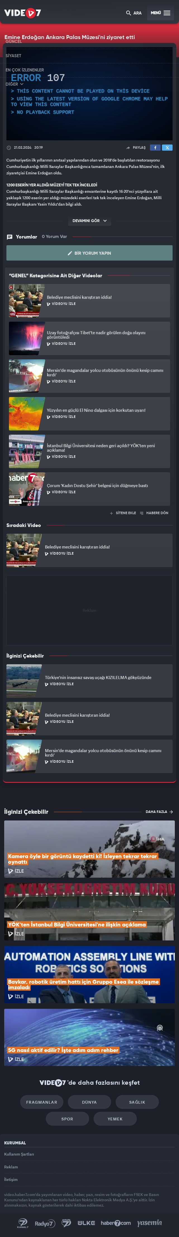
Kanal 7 (23, 1223)
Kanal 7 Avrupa (66, 1223)
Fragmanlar (41, 1102)
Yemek (115, 1119)
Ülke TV (86, 1223)
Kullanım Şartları (19, 1154)
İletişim (11, 1179)
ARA (134, 13)
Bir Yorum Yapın (89, 253)
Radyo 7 (45, 1223)
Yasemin (149, 1223)
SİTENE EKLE (123, 513)
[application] (89, 94)
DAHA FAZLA (159, 811)
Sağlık (137, 1102)
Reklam (11, 1166)
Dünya (89, 1102)
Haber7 (116, 1223)
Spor (67, 1119)
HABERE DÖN (154, 513)
